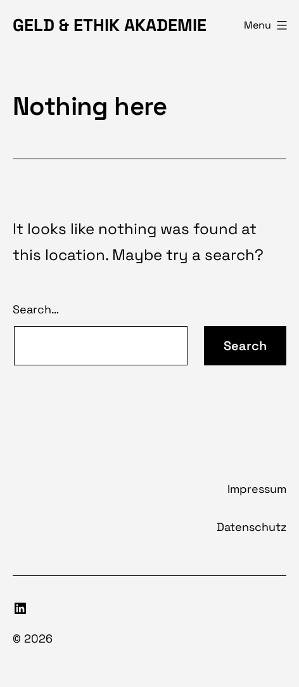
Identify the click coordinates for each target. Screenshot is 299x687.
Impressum (256, 488)
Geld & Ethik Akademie (110, 25)
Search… (36, 309)
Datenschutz (251, 527)
